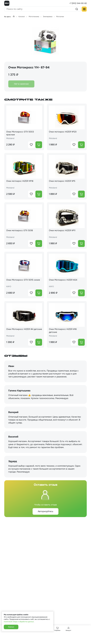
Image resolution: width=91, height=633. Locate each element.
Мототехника (34, 16)
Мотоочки (60, 16)
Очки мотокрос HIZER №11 (62, 230)
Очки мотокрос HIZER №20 (63, 131)
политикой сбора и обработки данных (19, 622)
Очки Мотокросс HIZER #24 (63, 280)
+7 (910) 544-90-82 (78, 3)
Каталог (21, 16)
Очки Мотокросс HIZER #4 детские (20, 331)
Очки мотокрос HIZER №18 (20, 181)
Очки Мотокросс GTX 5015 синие (23, 280)
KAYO (8, 287)
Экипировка (47, 16)
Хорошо (11, 627)
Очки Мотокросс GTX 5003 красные (20, 133)
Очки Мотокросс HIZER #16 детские (63, 331)
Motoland (10, 138)
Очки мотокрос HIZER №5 (62, 181)
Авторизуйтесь (45, 512)
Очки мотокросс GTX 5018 (19, 230)
